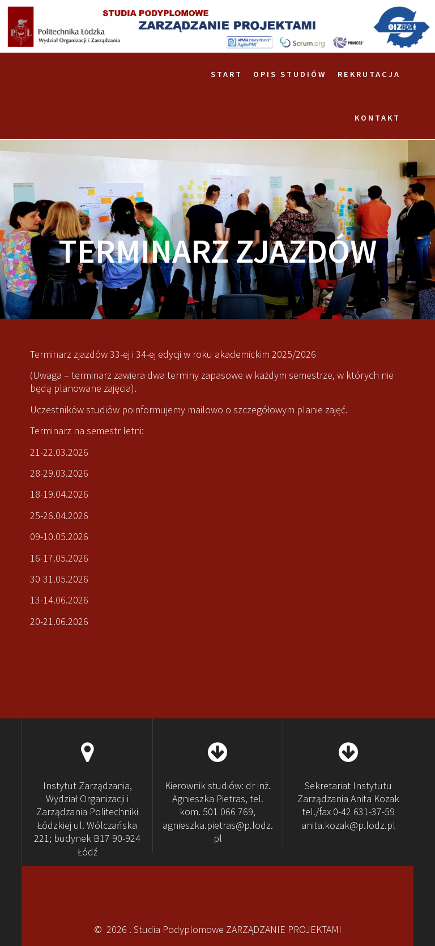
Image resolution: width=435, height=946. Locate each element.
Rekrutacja (369, 74)
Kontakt (377, 118)
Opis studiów (290, 74)
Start (226, 74)
